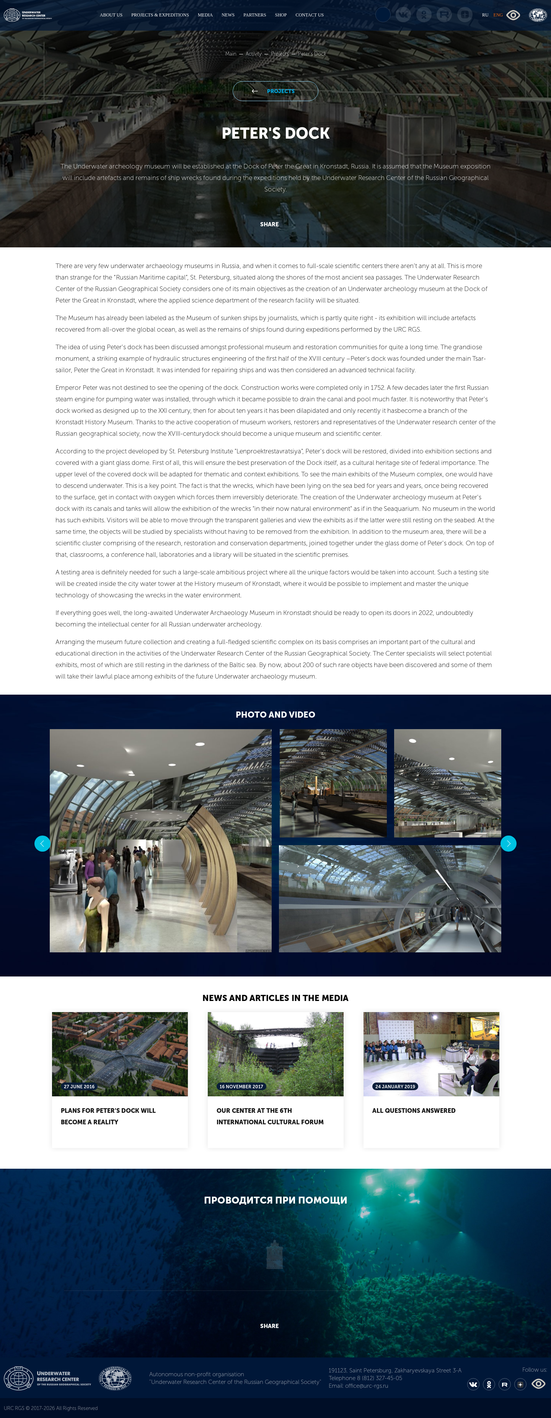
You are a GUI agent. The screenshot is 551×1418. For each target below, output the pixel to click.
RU (485, 15)
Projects (280, 54)
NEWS (228, 15)
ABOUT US (111, 15)
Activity (254, 54)
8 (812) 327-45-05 (379, 1378)
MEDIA (205, 15)
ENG (498, 15)
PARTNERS (254, 15)
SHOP (281, 15)
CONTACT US (309, 15)
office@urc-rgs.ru (366, 1385)
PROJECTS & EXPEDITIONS (160, 15)
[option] (275, 843)
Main (231, 54)
